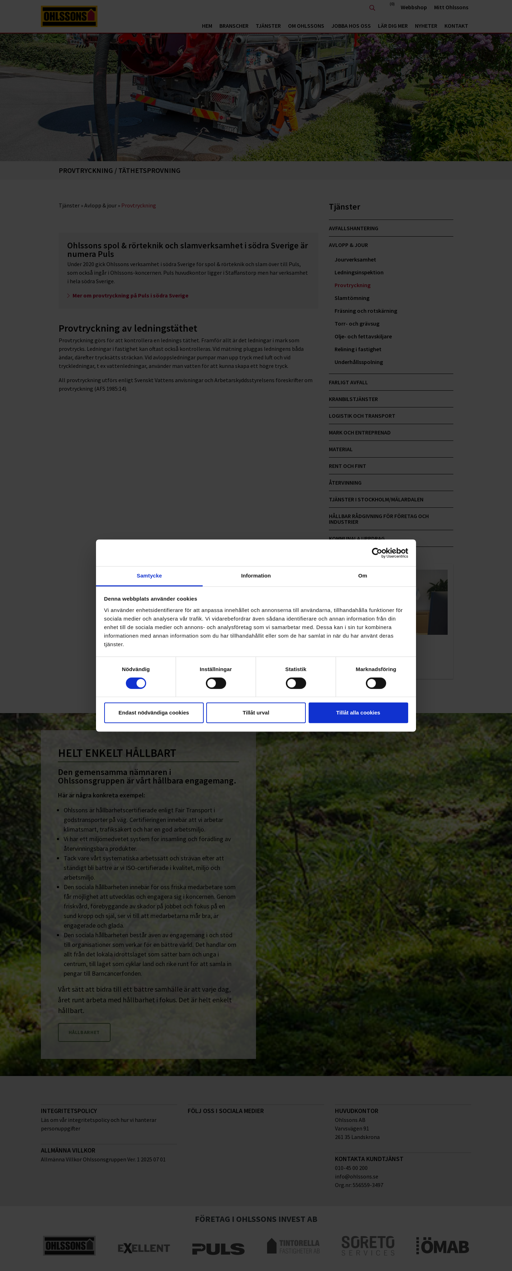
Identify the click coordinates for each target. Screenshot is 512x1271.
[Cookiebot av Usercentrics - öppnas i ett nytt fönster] (377, 553)
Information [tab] (256, 576)
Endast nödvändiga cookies (153, 713)
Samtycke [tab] (149, 576)
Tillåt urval (256, 713)
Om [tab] (362, 576)
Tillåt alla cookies (358, 713)
